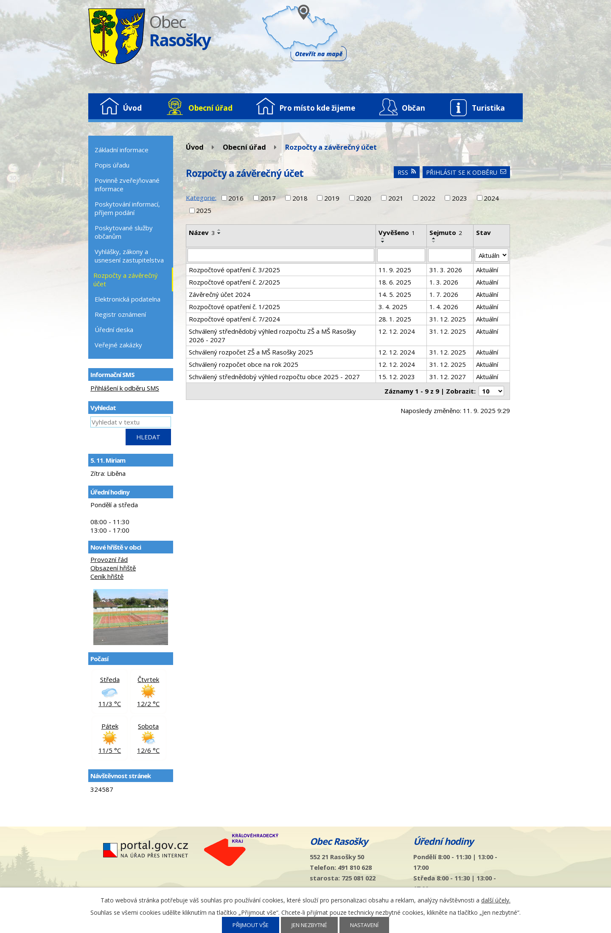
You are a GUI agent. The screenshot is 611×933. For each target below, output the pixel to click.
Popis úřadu (112, 165)
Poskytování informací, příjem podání (127, 208)
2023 (459, 198)
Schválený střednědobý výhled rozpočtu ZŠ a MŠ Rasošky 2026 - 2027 (272, 335)
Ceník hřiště (106, 576)
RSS (407, 172)
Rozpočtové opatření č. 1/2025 (234, 306)
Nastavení (364, 925)
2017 (268, 198)
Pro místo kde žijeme (317, 108)
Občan (413, 108)
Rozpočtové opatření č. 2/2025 (234, 282)
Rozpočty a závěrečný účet (125, 279)
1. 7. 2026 (443, 294)
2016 (236, 198)
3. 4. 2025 (392, 306)
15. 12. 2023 (396, 376)
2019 (331, 198)
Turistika (488, 108)
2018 (300, 198)
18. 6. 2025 (394, 282)
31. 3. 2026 (445, 269)
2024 (491, 198)
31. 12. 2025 (447, 319)
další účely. (495, 900)
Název (202, 232)
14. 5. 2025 (394, 294)
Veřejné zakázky (118, 345)
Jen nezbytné (309, 925)
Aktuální (487, 269)
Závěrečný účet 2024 (219, 294)
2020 (363, 198)
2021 (396, 198)
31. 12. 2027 (447, 376)
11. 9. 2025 (394, 269)
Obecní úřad (210, 108)
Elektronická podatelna (127, 299)
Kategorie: (201, 197)
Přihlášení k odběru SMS (124, 388)
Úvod (132, 108)
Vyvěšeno (396, 232)
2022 (427, 198)
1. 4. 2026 (443, 306)
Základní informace (122, 149)
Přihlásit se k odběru (466, 172)
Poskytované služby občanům (124, 231)
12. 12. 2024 (396, 331)
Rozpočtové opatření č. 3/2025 (234, 269)
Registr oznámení (120, 314)
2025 (203, 210)
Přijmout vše (251, 925)
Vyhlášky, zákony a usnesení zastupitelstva (129, 255)
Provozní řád (109, 559)
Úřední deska (114, 329)
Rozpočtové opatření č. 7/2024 (234, 319)
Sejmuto (445, 232)
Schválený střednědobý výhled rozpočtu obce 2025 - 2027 (274, 376)
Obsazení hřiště (113, 568)
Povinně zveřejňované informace (127, 184)
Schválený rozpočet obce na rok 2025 (243, 364)
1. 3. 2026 (443, 282)
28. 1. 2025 (394, 319)
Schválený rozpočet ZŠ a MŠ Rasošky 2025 (251, 352)
